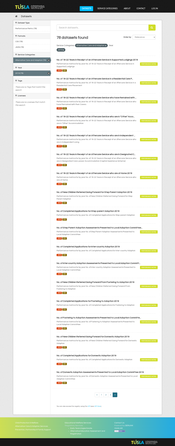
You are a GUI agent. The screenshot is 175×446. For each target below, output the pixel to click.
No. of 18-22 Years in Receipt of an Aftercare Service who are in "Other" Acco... (96, 117)
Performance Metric (148, 64)
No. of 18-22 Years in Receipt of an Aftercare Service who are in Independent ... (96, 135)
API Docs (97, 406)
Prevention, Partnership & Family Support (33, 430)
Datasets (86, 8)
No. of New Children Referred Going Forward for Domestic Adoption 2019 (93, 337)
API (89, 406)
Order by (127, 37)
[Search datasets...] (103, 27)
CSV (64, 70)
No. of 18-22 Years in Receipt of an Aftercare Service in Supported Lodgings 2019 (97, 60)
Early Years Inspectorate (81, 428)
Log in (154, 8)
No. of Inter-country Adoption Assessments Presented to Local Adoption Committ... (98, 263)
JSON (59, 70)
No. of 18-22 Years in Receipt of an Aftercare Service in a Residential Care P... (95, 79)
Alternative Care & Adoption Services (31, 426)
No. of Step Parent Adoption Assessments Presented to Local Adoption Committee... (99, 228)
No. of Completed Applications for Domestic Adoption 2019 (86, 355)
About (127, 8)
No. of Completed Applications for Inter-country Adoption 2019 (88, 247)
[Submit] (152, 28)
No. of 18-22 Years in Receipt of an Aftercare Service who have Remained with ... (96, 98)
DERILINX (129, 426)
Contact (140, 8)
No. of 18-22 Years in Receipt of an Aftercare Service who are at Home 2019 (94, 173)
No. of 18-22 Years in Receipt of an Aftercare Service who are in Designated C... (96, 154)
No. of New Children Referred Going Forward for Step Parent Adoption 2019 (94, 192)
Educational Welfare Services (78, 423)
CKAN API (118, 428)
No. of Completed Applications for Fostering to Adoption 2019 (88, 301)
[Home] (16, 16)
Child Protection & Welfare (26, 423)
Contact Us (119, 423)
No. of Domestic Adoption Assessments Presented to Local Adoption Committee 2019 (100, 372)
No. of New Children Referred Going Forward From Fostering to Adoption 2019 (95, 282)
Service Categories (107, 8)
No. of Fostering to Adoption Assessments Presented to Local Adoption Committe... (99, 318)
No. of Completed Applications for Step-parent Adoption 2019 (88, 211)
